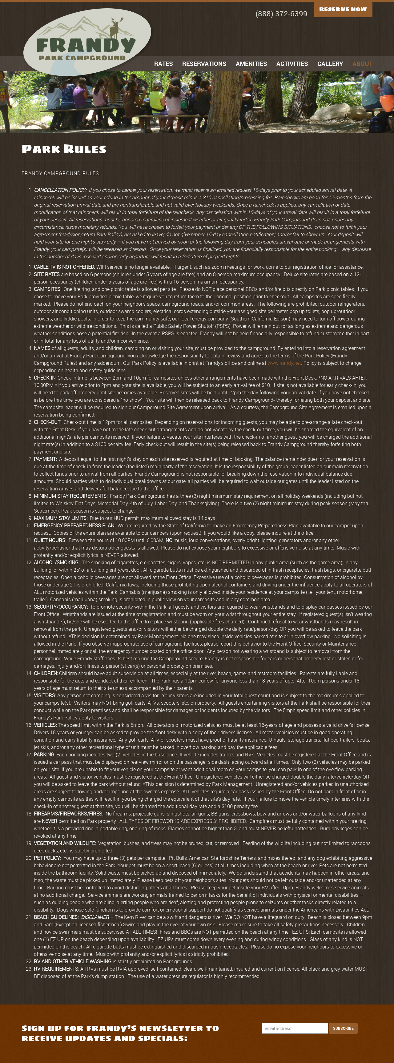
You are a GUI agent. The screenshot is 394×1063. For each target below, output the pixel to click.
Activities (292, 63)
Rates (163, 63)
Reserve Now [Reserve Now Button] (343, 9)
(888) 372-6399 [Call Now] (281, 13)
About (362, 63)
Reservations (204, 63)
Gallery (330, 63)
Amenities (251, 63)
